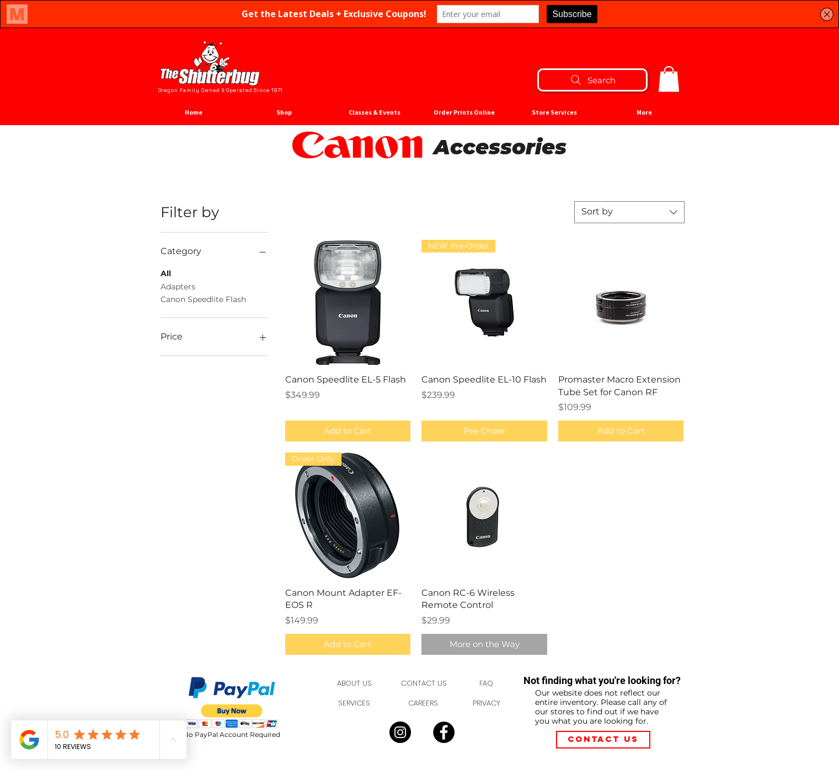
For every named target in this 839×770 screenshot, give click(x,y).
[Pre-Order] (484, 431)
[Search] (592, 79)
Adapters (178, 286)
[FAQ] (486, 683)
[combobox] (629, 212)
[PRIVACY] (486, 703)
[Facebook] (444, 732)
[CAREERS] (423, 703)
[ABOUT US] (354, 683)
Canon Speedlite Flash (203, 298)
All (166, 272)
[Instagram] (400, 732)
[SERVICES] (354, 703)
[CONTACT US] (424, 683)
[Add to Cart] (348, 431)
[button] (669, 79)
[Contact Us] (603, 740)
